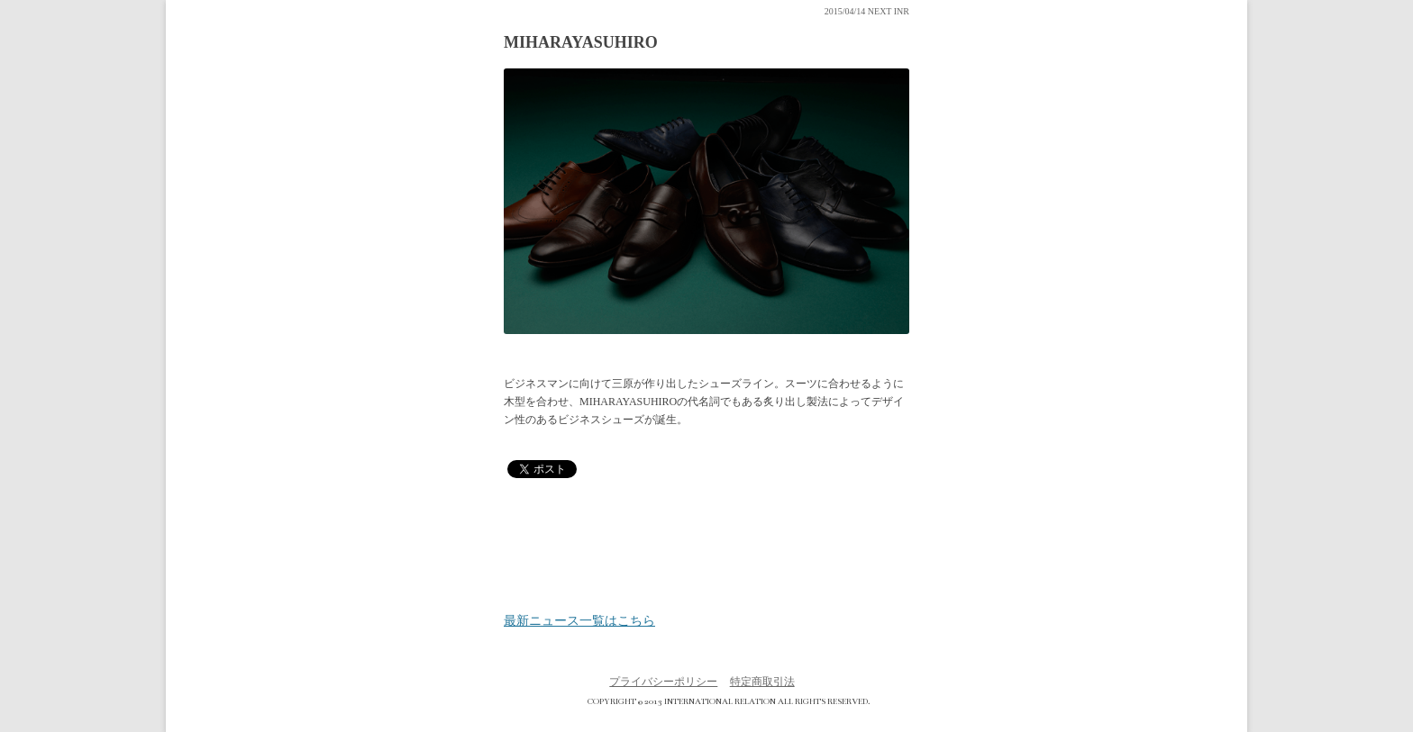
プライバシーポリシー (663, 681)
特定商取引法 (762, 681)
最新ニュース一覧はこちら (579, 621)
